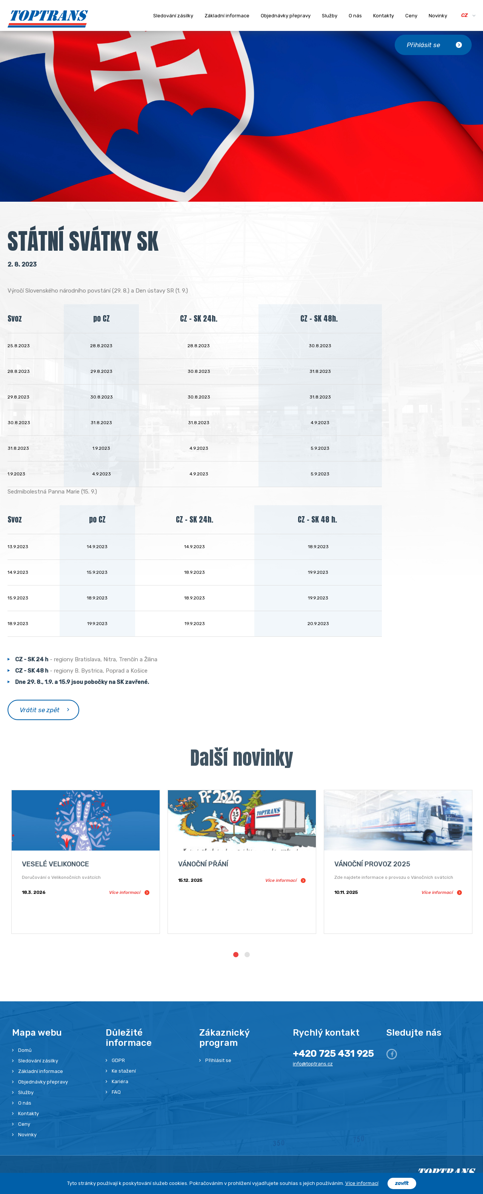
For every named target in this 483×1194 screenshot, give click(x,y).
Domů (25, 1050)
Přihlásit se (218, 1060)
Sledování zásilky (173, 15)
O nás (355, 15)
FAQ (116, 1092)
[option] (86, 861)
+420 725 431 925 (333, 1053)
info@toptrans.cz (313, 1064)
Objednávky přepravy (286, 15)
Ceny (411, 15)
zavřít (402, 1183)
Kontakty (383, 15)
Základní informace (227, 15)
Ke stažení (124, 1071)
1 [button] (235, 954)
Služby (329, 15)
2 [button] (247, 954)
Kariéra (120, 1081)
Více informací (361, 1183)
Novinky (438, 15)
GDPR (118, 1060)
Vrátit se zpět (40, 710)
